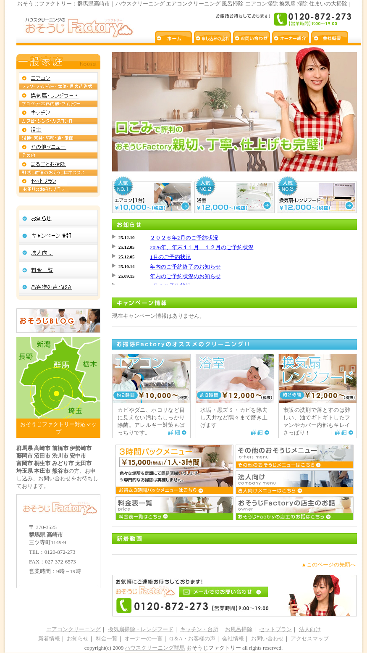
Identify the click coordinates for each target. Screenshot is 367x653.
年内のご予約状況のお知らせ (185, 276)
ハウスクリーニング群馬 (155, 648)
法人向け (310, 629)
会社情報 (233, 638)
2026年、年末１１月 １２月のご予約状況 (202, 247)
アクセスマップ (310, 638)
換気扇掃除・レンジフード (140, 629)
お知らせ (78, 638)
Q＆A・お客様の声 (192, 638)
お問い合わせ (267, 638)
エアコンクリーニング (73, 629)
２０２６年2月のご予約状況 (184, 237)
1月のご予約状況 (170, 257)
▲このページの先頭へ (328, 564)
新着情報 (49, 638)
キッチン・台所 (199, 629)
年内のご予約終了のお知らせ (185, 266)
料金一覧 (107, 638)
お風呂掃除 (238, 629)
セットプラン (275, 629)
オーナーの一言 (143, 638)
